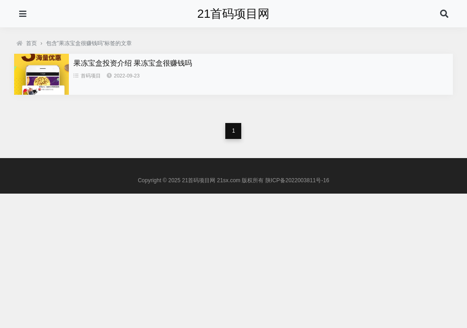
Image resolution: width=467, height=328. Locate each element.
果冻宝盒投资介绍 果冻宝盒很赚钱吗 (132, 63)
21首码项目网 (233, 13)
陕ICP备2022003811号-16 (297, 180)
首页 (26, 43)
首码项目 (87, 75)
